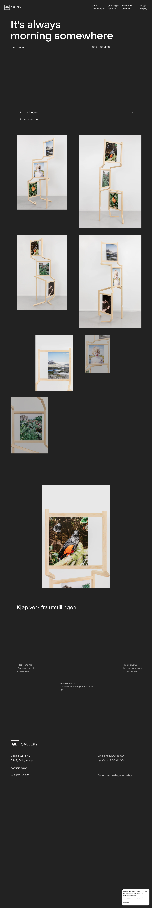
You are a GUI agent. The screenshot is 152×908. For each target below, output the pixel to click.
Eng (146, 9)
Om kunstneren (76, 141)
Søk (143, 5)
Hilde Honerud (17, 47)
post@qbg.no (19, 830)
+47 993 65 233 (20, 837)
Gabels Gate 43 (20, 818)
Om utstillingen (76, 134)
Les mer (126, 903)
